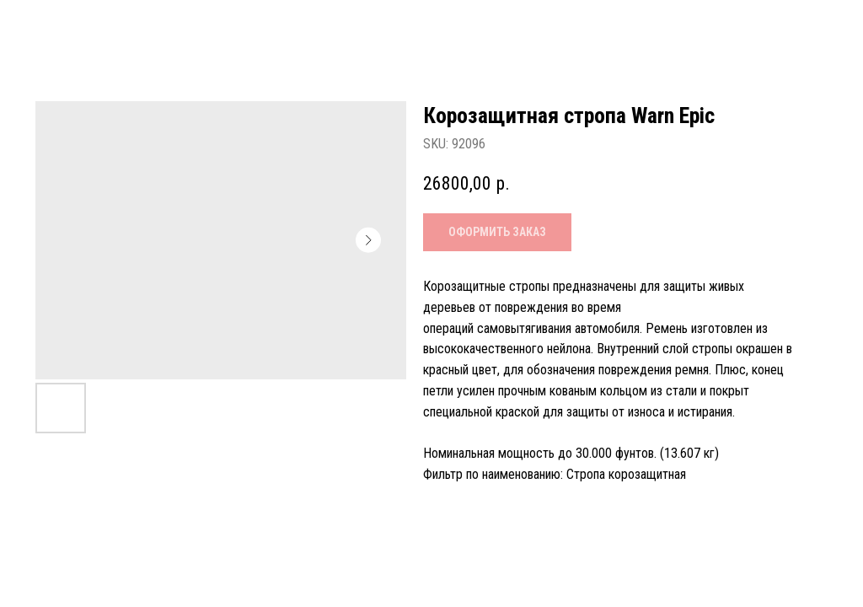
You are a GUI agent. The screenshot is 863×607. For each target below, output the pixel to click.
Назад (50, 27)
